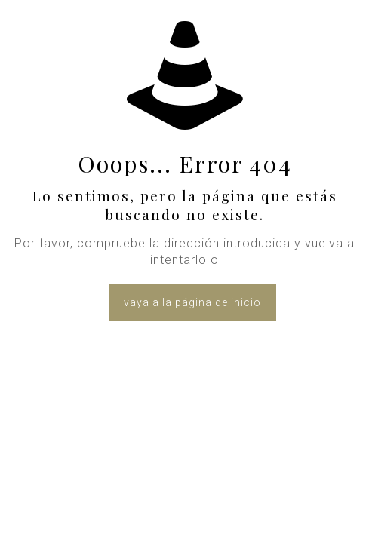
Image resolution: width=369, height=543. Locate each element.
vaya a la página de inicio (192, 302)
